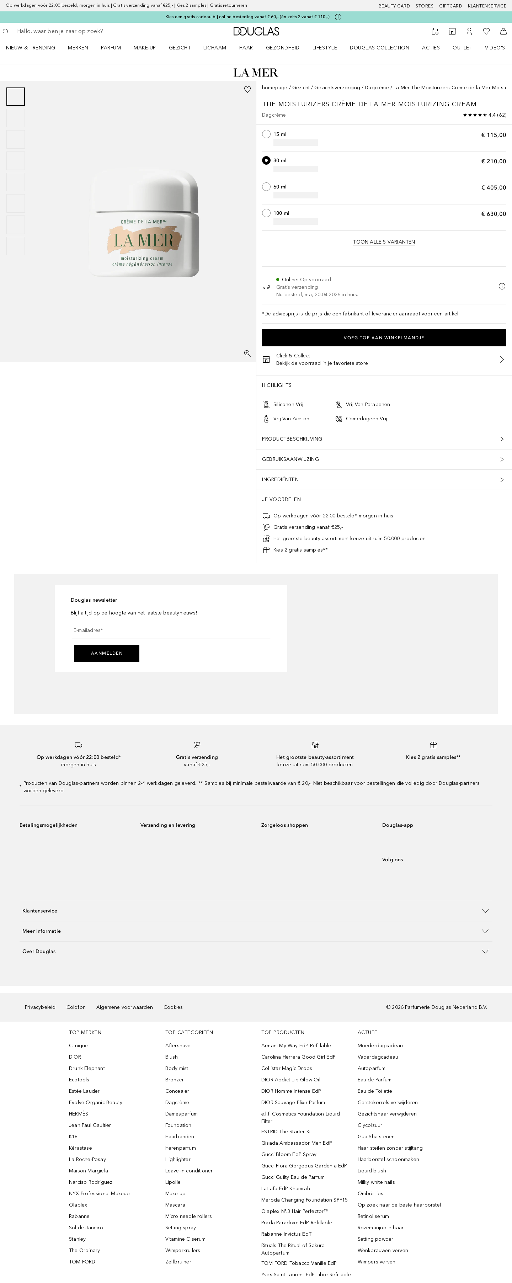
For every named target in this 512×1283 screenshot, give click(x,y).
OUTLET (462, 48)
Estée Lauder (84, 1091)
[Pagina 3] (15, 139)
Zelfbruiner (178, 1262)
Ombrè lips (371, 1194)
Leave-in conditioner (189, 1171)
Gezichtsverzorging (337, 88)
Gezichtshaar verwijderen (387, 1114)
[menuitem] (35, 47)
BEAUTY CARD (394, 6)
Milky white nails (376, 1182)
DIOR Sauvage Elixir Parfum (293, 1103)
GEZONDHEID (283, 48)
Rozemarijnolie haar (381, 1228)
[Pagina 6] (15, 203)
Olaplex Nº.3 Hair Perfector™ (295, 1211)
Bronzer (174, 1080)
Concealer (177, 1091)
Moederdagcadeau (380, 1046)
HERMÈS (78, 1114)
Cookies (173, 1007)
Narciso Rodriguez (90, 1182)
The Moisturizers (297, 104)
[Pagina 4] (15, 160)
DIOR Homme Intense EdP (291, 1091)
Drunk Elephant (87, 1068)
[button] (256, 911)
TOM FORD (82, 1262)
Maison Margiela (88, 1171)
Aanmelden (107, 653)
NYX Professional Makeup (99, 1194)
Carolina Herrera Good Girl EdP (298, 1057)
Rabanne (79, 1216)
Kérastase (80, 1148)
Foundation (178, 1125)
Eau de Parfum (375, 1080)
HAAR (246, 48)
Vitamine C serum (185, 1239)
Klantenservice (487, 6)
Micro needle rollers (188, 1216)
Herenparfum (180, 1148)
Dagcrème (377, 88)
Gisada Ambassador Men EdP (296, 1143)
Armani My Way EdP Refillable (296, 1046)
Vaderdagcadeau (378, 1057)
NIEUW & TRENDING (30, 48)
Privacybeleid (40, 1007)
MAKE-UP (145, 48)
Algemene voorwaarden (124, 1007)
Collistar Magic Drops (286, 1068)
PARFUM (111, 48)
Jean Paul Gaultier (90, 1125)
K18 (73, 1137)
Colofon (76, 1007)
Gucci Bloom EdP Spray (288, 1154)
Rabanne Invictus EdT (286, 1234)
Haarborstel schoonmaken (389, 1159)
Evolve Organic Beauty (95, 1103)
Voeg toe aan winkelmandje (384, 337)
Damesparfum (181, 1114)
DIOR (75, 1057)
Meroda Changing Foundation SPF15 (304, 1200)
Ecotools (79, 1080)
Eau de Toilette (375, 1091)
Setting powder (376, 1239)
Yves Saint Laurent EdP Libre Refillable (306, 1275)
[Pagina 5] (15, 182)
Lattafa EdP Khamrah (285, 1189)
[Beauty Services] (435, 31)
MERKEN (78, 48)
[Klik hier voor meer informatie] (338, 17)
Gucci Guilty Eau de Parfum (293, 1177)
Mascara (175, 1205)
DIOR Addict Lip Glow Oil (290, 1080)
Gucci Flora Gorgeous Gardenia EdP (304, 1166)
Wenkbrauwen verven (383, 1250)
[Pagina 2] (15, 118)
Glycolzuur (370, 1125)
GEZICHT (180, 48)
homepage (275, 88)
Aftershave (178, 1046)
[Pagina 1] (15, 96)
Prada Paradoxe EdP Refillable (296, 1223)
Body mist (176, 1068)
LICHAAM (214, 48)
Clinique (78, 1046)
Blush (171, 1057)
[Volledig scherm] (247, 353)
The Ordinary (84, 1250)
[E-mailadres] (171, 630)
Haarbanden (179, 1137)
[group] (16, 171)
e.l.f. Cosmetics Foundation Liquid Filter (300, 1117)
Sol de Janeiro (86, 1228)
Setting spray (180, 1228)
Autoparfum (372, 1068)
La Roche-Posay (87, 1159)
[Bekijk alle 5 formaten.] (384, 242)
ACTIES (431, 48)
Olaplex (78, 1205)
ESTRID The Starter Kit (286, 1132)
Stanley (77, 1239)
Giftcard (450, 6)
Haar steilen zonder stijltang (390, 1148)
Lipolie (173, 1182)
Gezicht (301, 88)
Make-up (175, 1194)
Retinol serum (373, 1216)
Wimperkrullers (183, 1250)
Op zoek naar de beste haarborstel (399, 1205)
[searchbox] (69, 31)
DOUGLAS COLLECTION (379, 48)
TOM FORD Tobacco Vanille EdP (299, 1263)
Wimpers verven (377, 1262)
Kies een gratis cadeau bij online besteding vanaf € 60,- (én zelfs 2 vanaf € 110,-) (247, 16)
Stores (424, 6)
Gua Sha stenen (376, 1137)
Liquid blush (372, 1171)
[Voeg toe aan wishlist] (247, 89)
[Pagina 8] (15, 246)
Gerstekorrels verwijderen (388, 1103)
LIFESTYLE (325, 48)
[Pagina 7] (15, 224)
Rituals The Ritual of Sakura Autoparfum (293, 1249)
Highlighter (178, 1159)
